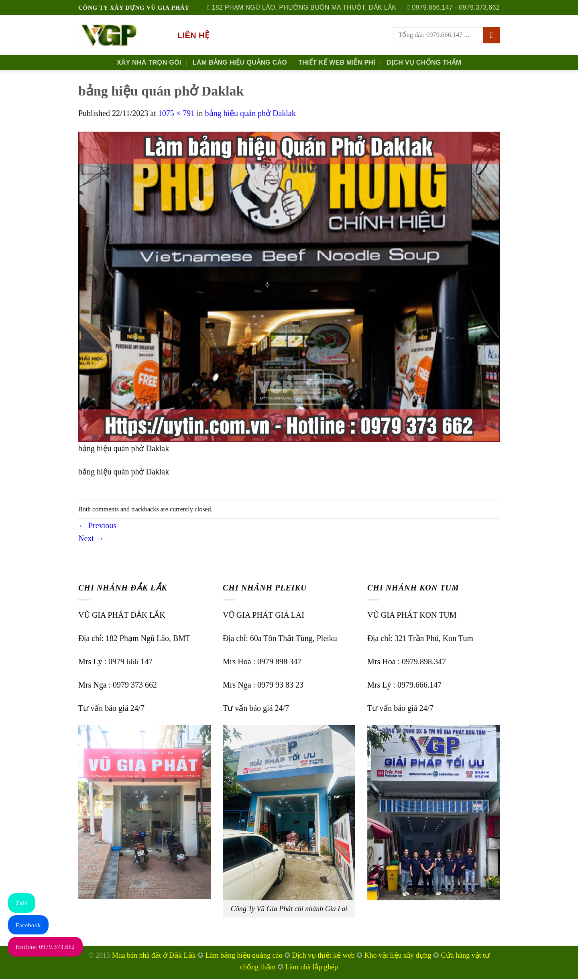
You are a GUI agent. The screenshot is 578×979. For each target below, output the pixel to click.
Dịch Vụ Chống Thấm (424, 62)
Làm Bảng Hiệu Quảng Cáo (240, 62)
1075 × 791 (176, 113)
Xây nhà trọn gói (149, 62)
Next (91, 538)
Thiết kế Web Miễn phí (336, 62)
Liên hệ (193, 35)
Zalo (22, 903)
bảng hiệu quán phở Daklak (250, 113)
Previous (97, 525)
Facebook (28, 925)
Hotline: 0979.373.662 (45, 947)
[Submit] (491, 35)
